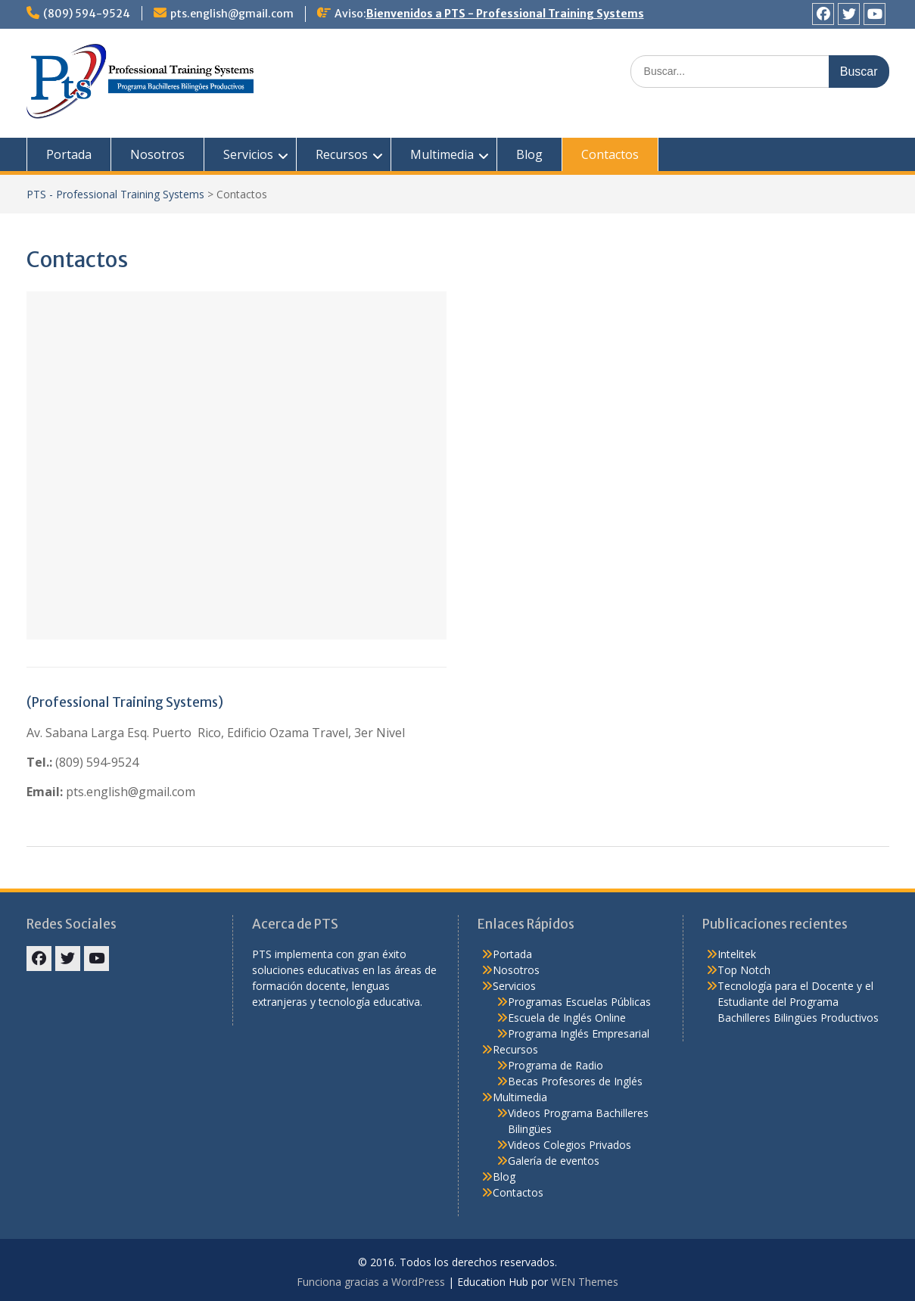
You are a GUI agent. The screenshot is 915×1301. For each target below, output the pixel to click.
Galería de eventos (553, 1160)
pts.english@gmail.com (232, 13)
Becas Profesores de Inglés (575, 1081)
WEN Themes (584, 1282)
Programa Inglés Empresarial (578, 1033)
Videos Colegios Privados (569, 1145)
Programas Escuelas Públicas (579, 1001)
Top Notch (743, 970)
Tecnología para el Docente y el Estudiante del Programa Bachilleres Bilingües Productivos (798, 1002)
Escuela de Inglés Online (567, 1017)
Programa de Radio (555, 1065)
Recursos (342, 154)
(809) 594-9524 (86, 13)
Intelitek (736, 954)
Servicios (248, 154)
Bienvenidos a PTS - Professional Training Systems (505, 13)
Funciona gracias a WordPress (371, 1282)
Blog (529, 154)
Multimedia (442, 154)
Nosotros (157, 154)
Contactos (610, 154)
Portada (69, 154)
